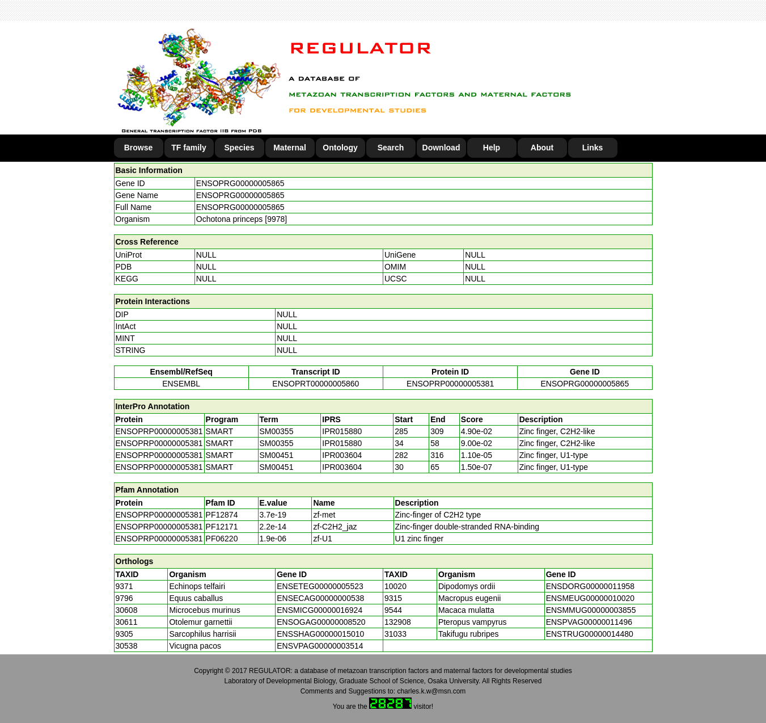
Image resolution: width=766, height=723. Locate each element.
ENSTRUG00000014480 (589, 633)
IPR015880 (342, 431)
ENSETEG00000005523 (320, 586)
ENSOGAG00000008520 (321, 622)
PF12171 (222, 526)
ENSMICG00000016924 (319, 610)
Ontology (340, 147)
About (542, 147)
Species (240, 147)
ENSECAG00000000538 (320, 598)
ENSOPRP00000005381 (450, 383)
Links (592, 147)
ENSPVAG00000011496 (589, 622)
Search (391, 147)
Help (491, 147)
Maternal (289, 147)
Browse (138, 147)
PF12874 (222, 514)
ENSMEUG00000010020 (590, 598)
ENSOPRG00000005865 (240, 183)
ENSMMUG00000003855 (591, 610)
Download (441, 147)
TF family (188, 147)
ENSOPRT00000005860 (315, 383)
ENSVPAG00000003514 (320, 645)
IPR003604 (342, 455)
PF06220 (222, 538)
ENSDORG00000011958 (590, 586)
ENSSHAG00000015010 (320, 633)
